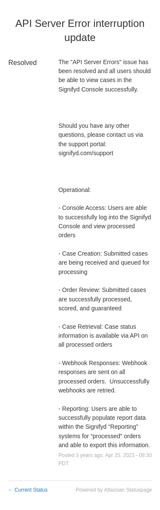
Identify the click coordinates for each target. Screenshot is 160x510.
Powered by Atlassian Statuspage (114, 490)
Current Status (28, 490)
